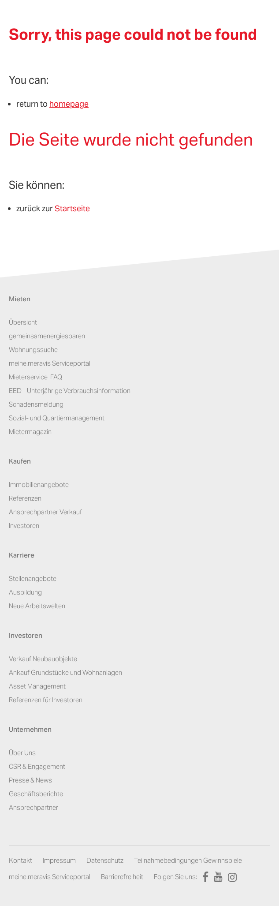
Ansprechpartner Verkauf (45, 512)
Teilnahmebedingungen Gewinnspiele (188, 860)
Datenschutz (104, 860)
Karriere (21, 556)
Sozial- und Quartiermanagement (56, 418)
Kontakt (20, 860)
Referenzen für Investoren (45, 700)
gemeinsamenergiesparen (47, 336)
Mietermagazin (30, 431)
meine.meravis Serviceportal (49, 363)
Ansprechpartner (33, 807)
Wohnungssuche (33, 349)
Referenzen (25, 498)
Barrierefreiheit (122, 876)
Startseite (72, 208)
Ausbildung (25, 592)
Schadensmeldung (36, 404)
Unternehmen (30, 730)
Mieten (19, 300)
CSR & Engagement (37, 766)
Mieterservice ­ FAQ (35, 377)
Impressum (59, 860)
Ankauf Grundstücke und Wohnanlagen (65, 672)
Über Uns (22, 753)
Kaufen (20, 462)
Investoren (24, 525)
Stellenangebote (32, 578)
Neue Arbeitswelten (37, 606)
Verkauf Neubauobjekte (43, 659)
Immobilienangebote (39, 484)
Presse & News (30, 780)
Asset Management (37, 686)
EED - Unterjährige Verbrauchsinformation (69, 390)
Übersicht (23, 322)
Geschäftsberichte (36, 794)
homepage (69, 104)
